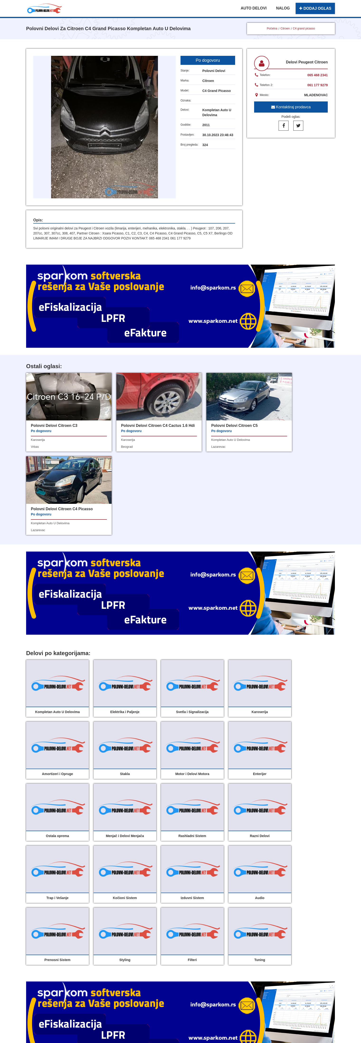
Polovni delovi (146, 935)
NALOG (283, 8)
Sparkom (186, 979)
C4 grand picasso (304, 28)
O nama (192, 946)
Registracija (196, 956)
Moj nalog (143, 946)
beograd (115, 452)
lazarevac (195, 446)
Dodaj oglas (196, 935)
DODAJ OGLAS (315, 8)
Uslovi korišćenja (149, 956)
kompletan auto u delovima (207, 440)
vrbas (35, 446)
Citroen (285, 28)
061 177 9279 (317, 85)
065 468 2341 (317, 75)
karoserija (38, 440)
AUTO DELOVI (253, 8)
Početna (272, 28)
